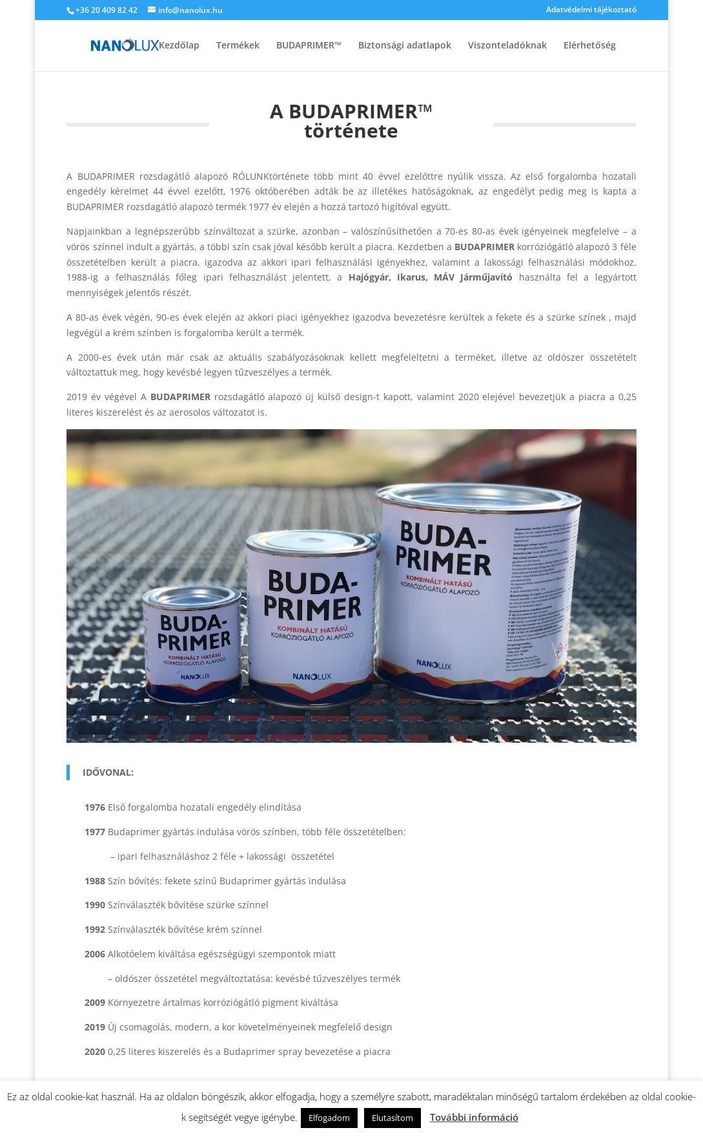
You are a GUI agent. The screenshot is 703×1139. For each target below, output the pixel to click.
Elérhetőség (590, 46)
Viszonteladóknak (507, 46)
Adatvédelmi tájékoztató (591, 10)
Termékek (238, 46)
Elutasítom (392, 1117)
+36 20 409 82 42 (107, 10)
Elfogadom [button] (329, 1117)
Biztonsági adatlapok (404, 46)
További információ (474, 1117)
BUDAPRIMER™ (308, 46)
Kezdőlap (179, 46)
